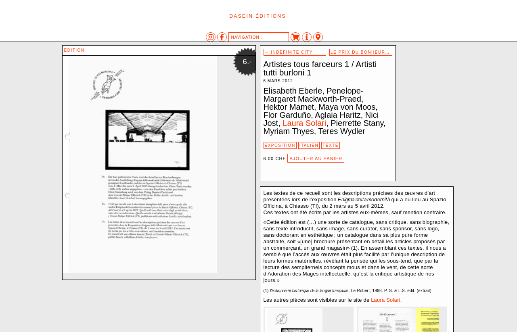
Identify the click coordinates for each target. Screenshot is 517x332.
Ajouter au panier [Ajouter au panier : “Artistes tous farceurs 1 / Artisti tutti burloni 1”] (315, 158)
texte (330, 145)
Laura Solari (304, 123)
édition (74, 50)
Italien (309, 145)
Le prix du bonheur (361, 52)
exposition (280, 145)
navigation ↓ (247, 37)
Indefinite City (289, 52)
